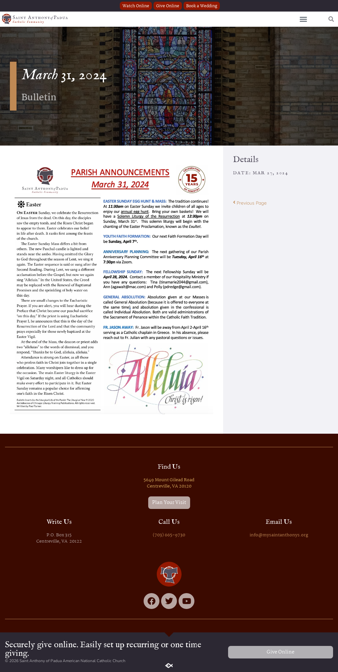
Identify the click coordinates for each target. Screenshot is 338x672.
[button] (303, 19)
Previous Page (250, 203)
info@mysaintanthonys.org (279, 535)
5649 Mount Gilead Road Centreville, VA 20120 (169, 483)
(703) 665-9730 (169, 535)
